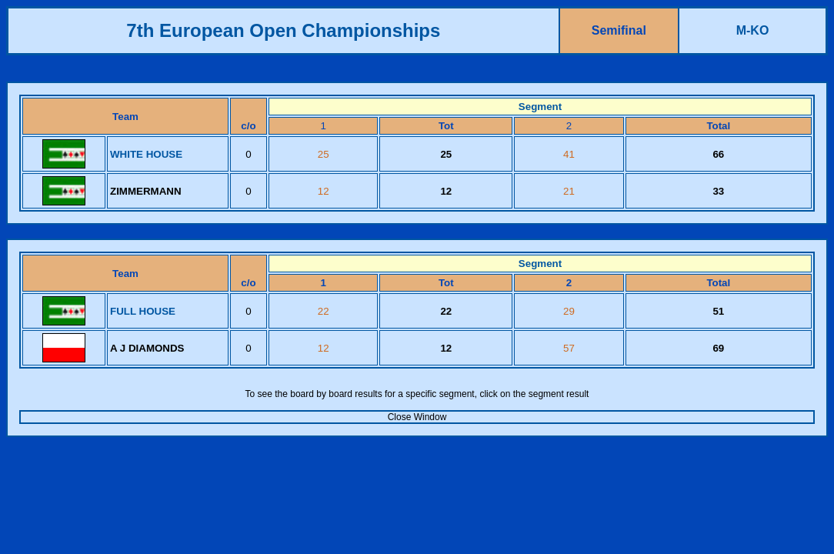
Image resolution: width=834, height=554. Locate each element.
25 (323, 154)
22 (323, 311)
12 (323, 191)
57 (569, 348)
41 (569, 154)
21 (569, 191)
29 (569, 311)
